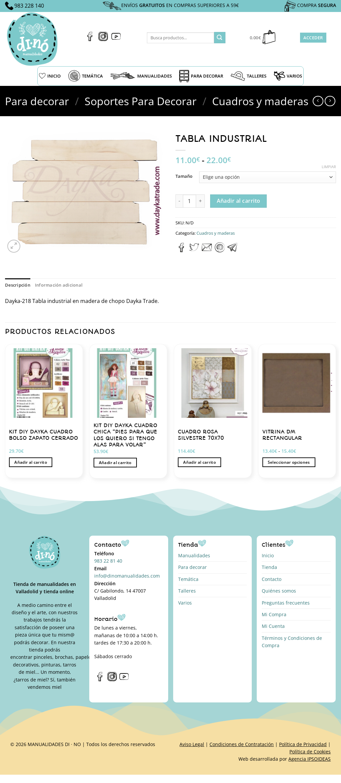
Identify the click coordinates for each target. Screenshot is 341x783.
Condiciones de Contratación (241, 744)
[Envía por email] (207, 250)
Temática (188, 579)
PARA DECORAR (201, 76)
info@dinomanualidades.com (127, 576)
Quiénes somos (279, 591)
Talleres (187, 591)
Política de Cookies (310, 751)
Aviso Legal (191, 744)
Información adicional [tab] (59, 285)
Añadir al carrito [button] (30, 462)
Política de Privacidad (303, 744)
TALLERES (248, 76)
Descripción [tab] (17, 285)
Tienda (269, 567)
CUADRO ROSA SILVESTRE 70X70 (201, 434)
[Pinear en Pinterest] (220, 250)
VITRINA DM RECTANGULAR (282, 434)
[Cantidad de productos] (189, 201)
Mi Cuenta (273, 626)
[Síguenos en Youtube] (116, 39)
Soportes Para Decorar (140, 101)
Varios (185, 603)
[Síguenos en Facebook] (90, 39)
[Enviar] (219, 37)
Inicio (268, 555)
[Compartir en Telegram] (232, 250)
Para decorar (37, 101)
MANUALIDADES (141, 76)
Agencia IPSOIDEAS (309, 759)
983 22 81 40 (108, 561)
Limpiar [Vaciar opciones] (329, 166)
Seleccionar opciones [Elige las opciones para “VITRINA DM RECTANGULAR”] (289, 462)
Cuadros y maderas (260, 101)
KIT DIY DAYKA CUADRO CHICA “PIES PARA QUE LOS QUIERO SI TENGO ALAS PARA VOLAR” (125, 435)
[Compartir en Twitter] (194, 250)
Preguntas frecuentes (286, 603)
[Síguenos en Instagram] (103, 39)
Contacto (271, 579)
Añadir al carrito (238, 200)
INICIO (50, 76)
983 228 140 (29, 5)
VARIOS (288, 76)
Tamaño (183, 176)
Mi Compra (274, 614)
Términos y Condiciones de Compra (292, 642)
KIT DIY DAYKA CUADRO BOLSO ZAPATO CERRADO (43, 434)
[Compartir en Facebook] (181, 250)
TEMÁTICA (85, 76)
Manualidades (194, 555)
